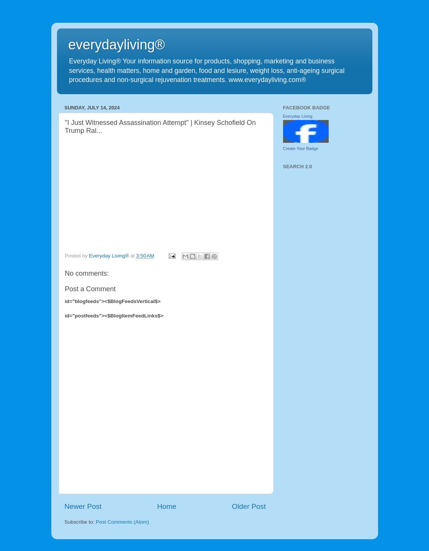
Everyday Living (298, 116)
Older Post (249, 506)
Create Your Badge (300, 148)
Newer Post (83, 506)
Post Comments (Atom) (122, 522)
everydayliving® (116, 44)
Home (166, 506)
